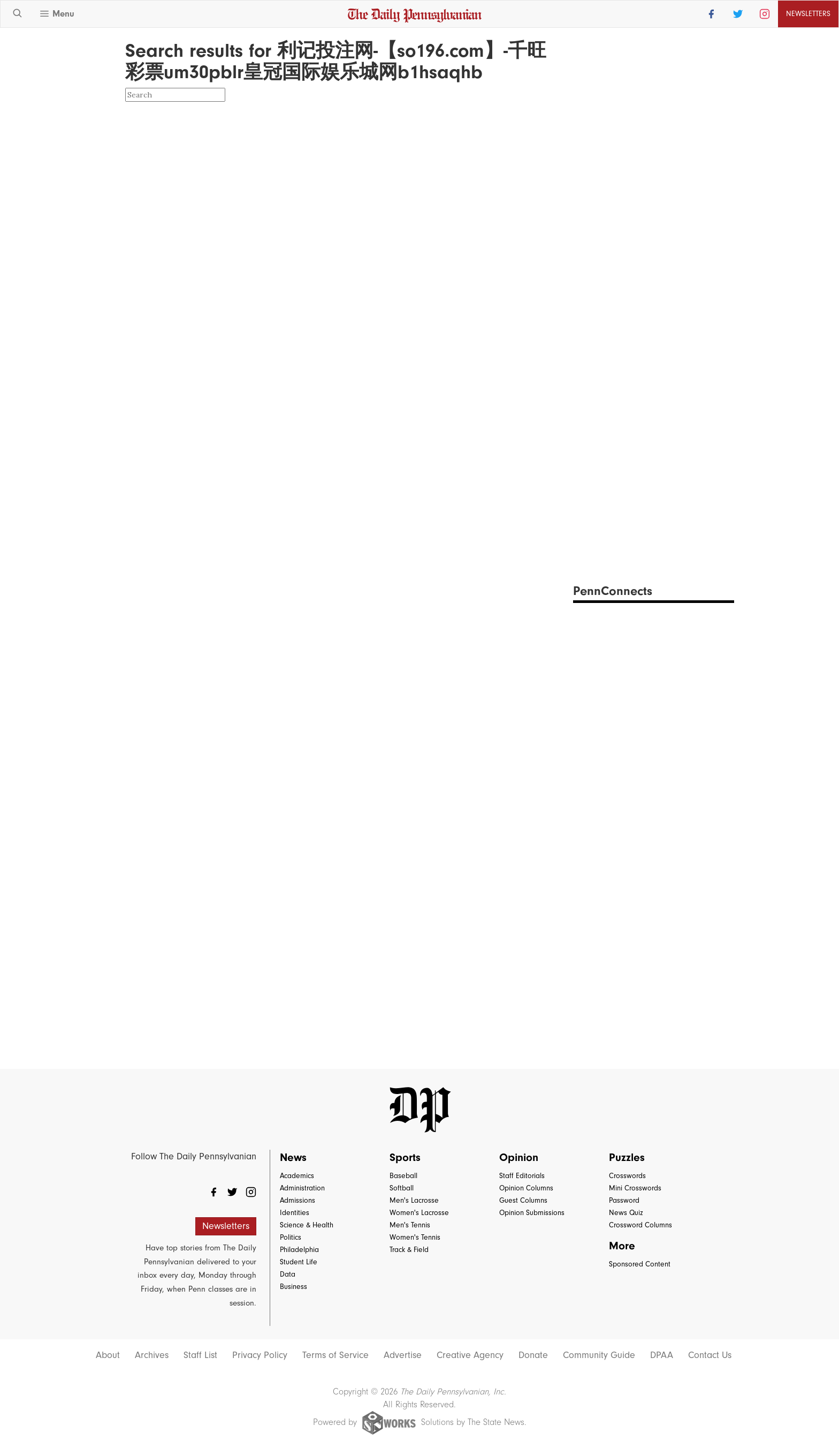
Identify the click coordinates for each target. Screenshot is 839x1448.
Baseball (403, 1175)
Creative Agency (470, 1355)
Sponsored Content (639, 1264)
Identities (294, 1212)
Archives (152, 1355)
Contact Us (709, 1355)
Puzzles (627, 1157)
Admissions (297, 1200)
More (622, 1245)
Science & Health (306, 1225)
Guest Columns (523, 1200)
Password (624, 1200)
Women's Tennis (415, 1237)
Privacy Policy (259, 1355)
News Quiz (626, 1212)
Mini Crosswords (635, 1188)
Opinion (518, 1157)
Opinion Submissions (532, 1212)
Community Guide (599, 1355)
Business (293, 1286)
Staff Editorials (522, 1175)
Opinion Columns (526, 1188)
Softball (402, 1188)
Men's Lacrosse (414, 1200)
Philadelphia (299, 1249)
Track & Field (409, 1249)
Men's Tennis (410, 1225)
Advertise (403, 1355)
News (293, 1157)
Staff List (200, 1355)
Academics (297, 1175)
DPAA (661, 1355)
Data (287, 1274)
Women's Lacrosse (419, 1212)
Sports (405, 1157)
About (108, 1355)
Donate (533, 1355)
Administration (302, 1188)
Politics (290, 1237)
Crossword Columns (640, 1225)
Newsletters (808, 13)
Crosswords (627, 1175)
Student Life (298, 1261)
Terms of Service (335, 1355)
